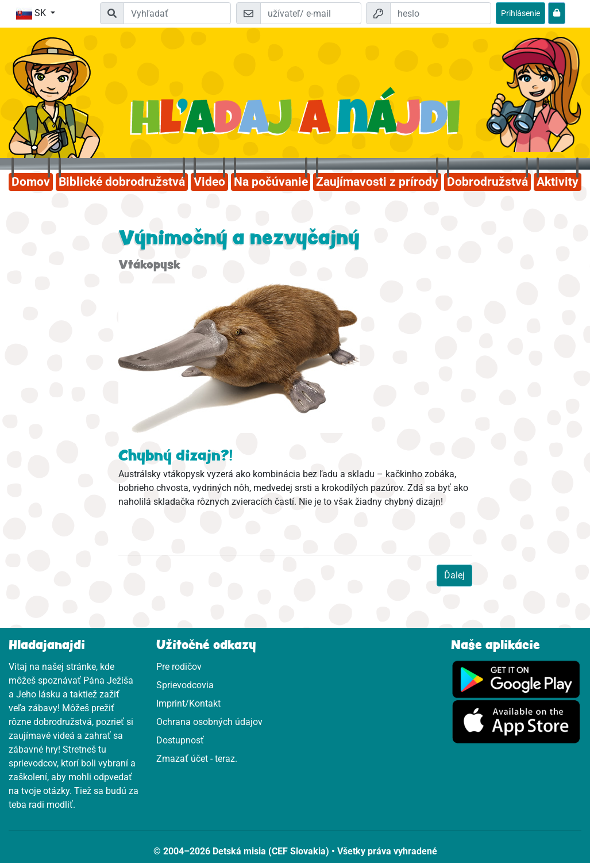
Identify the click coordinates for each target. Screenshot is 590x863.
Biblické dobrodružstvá (122, 182)
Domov (30, 182)
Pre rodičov (179, 666)
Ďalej (454, 575)
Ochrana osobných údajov (209, 721)
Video (209, 182)
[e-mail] (310, 13)
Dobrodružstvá (487, 182)
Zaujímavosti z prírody (377, 182)
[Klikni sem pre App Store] (516, 721)
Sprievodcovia (185, 685)
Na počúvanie (271, 182)
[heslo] (440, 13)
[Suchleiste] (177, 13)
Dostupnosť (180, 740)
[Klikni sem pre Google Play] (516, 678)
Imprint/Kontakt (188, 703)
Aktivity (558, 182)
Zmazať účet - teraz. (196, 758)
